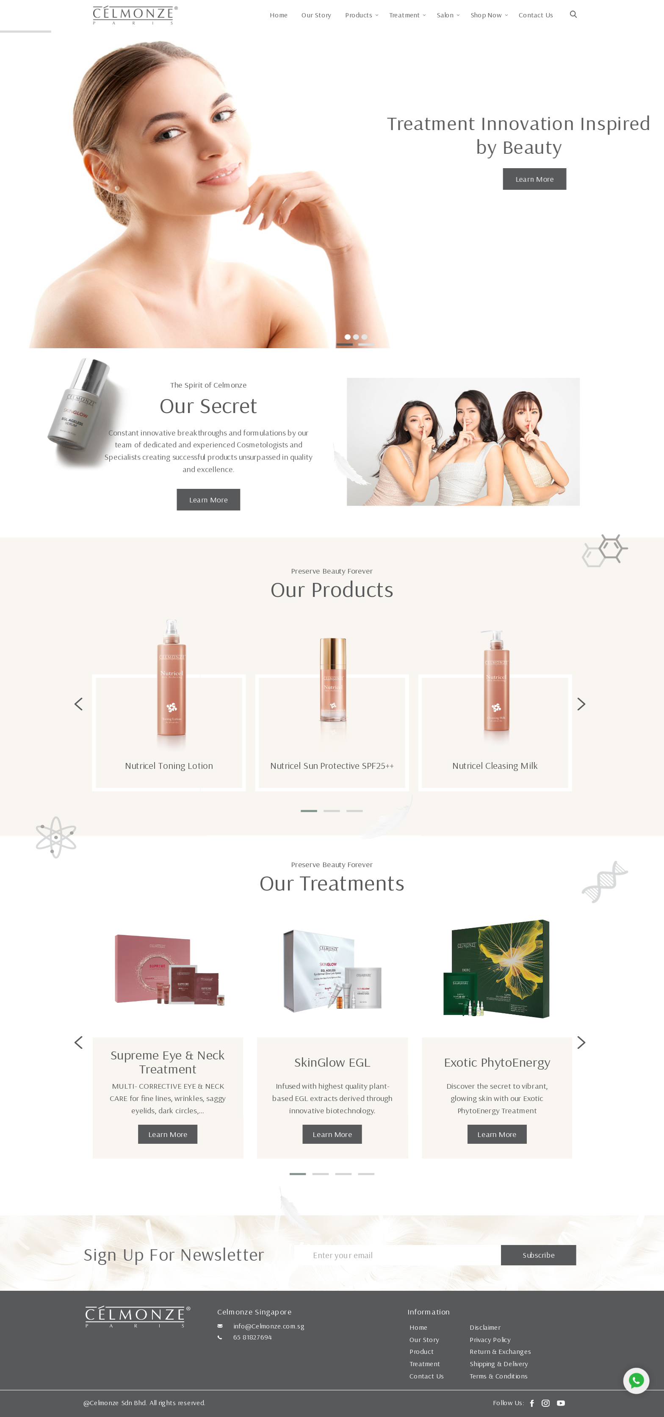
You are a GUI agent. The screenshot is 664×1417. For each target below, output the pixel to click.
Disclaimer (485, 1327)
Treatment (404, 15)
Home (279, 15)
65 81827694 (252, 1337)
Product (421, 1351)
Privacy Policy (490, 1339)
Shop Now (486, 15)
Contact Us (536, 15)
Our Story (316, 15)
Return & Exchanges (500, 1351)
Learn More (534, 179)
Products (359, 15)
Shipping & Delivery (499, 1363)
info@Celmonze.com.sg (268, 1326)
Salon (445, 15)
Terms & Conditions (499, 1376)
